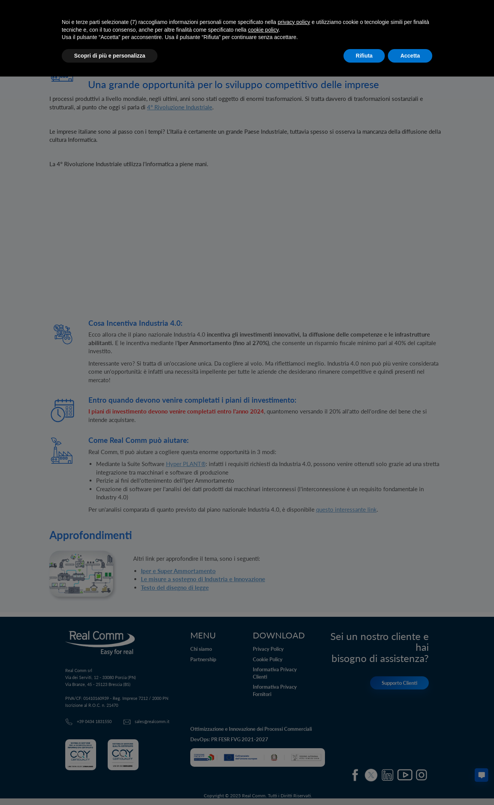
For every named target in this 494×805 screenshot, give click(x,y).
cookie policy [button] (263, 30)
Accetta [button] (410, 56)
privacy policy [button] (294, 22)
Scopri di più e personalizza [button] (109, 56)
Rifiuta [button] (364, 56)
